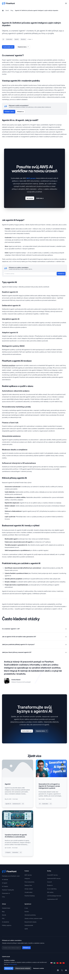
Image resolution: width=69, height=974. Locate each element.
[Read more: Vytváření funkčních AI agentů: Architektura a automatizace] (17, 833)
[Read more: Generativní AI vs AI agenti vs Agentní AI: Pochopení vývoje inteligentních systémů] (51, 784)
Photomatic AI (6, 893)
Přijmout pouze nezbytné (22, 968)
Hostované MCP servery (54, 878)
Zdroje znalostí (29, 889)
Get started (30, 198)
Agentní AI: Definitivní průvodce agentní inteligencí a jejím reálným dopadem (36, 10)
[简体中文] (64, 963)
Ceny (3, 896)
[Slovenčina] (51, 963)
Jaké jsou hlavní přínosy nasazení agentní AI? (34, 652)
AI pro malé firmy (52, 889)
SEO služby (50, 892)
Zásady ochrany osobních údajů (33, 918)
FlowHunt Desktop (30, 895)
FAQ (3, 918)
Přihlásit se (20, 111)
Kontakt (27, 911)
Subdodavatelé (29, 925)
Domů (7, 10)
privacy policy (13, 964)
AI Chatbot (5, 886)
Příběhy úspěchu (6, 925)
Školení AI (50, 885)
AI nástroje (5, 879)
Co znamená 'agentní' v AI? (34, 629)
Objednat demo (23, 47)
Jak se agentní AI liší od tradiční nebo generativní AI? (34, 637)
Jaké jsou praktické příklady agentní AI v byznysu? (34, 645)
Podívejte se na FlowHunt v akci (11, 876)
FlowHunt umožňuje (8, 365)
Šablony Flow (28, 885)
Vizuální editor (28, 892)
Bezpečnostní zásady (30, 922)
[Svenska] (55, 963)
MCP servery (31, 178)
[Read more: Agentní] (17, 784)
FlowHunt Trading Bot (8, 890)
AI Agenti (4, 883)
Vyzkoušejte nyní (8, 47)
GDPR (26, 929)
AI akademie (5, 922)
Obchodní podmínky (30, 915)
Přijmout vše (8, 968)
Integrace (27, 878)
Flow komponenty (29, 882)
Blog (12, 10)
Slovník (4, 915)
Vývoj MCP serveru (52, 875)
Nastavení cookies (38, 968)
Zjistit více (40, 198)
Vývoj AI (49, 882)
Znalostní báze (6, 908)
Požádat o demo (9, 111)
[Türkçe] (58, 963)
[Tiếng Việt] (61, 963)
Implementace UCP (52, 899)
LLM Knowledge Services (54, 895)
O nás (26, 908)
